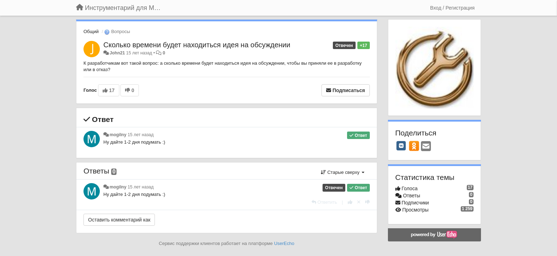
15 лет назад (140, 134)
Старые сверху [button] (342, 172)
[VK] (401, 145)
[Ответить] (324, 202)
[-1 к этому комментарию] (367, 202)
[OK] (414, 145)
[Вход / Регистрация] (452, 8)
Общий (91, 31)
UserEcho (284, 243)
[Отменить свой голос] (359, 202)
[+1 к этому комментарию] (350, 202)
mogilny (117, 134)
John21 (117, 52)
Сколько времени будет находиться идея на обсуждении (196, 45)
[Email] (426, 146)
